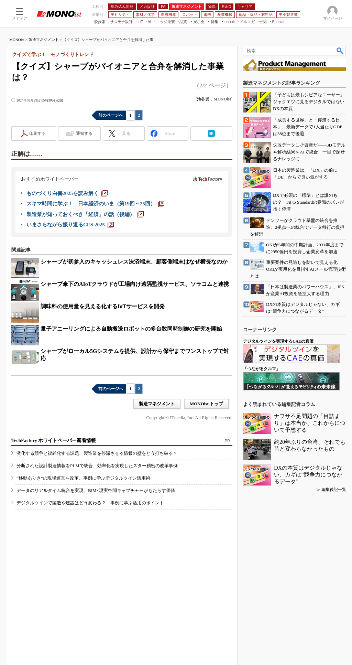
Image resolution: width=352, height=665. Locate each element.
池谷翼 (203, 99)
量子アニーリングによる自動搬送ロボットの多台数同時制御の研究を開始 (131, 329)
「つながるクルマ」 (261, 368)
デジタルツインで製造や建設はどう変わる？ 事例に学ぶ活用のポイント (90, 502)
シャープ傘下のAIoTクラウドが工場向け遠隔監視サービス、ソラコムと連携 (135, 284)
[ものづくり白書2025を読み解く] (67, 193)
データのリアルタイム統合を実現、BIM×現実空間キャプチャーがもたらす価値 (95, 490)
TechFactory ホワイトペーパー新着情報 (53, 440)
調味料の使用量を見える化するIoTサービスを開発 (103, 306)
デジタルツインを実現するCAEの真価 (278, 341)
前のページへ (110, 115)
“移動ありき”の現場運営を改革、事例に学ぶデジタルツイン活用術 (83, 478)
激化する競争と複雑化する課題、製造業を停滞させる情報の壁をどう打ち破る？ (96, 453)
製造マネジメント (44, 39)
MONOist (16, 39)
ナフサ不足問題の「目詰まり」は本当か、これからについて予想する (309, 423)
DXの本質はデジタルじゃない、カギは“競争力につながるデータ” (308, 474)
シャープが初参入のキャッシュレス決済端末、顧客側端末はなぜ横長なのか (134, 262)
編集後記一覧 (333, 489)
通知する (84, 133)
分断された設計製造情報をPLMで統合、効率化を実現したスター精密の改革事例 (97, 465)
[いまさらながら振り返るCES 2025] (70, 224)
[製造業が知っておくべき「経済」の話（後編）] (85, 214)
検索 (340, 50)
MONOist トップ (206, 403)
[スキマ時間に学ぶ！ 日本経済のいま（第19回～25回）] (95, 203)
